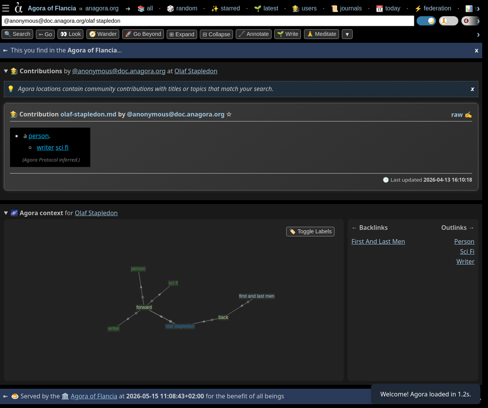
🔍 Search (17, 34)
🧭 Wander (103, 34)
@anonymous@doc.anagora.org (118, 71)
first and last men (378, 241)
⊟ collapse (216, 34)
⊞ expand (181, 34)
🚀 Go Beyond (143, 34)
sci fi (62, 147)
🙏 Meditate (321, 34)
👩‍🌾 (14, 114)
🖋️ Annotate (253, 34)
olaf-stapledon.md (89, 114)
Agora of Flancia (94, 396)
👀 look (70, 34)
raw (457, 114)
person (39, 136)
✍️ (468, 114)
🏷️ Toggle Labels (310, 231)
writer (45, 147)
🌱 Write (287, 34)
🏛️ (65, 396)
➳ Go (45, 34)
